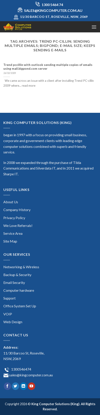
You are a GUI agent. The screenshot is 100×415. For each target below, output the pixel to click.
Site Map (10, 241)
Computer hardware (18, 290)
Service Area (12, 233)
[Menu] (94, 26)
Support (9, 298)
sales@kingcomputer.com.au (30, 375)
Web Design (12, 322)
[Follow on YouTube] (31, 386)
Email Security (14, 282)
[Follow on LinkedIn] (23, 386)
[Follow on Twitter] (15, 386)
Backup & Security (17, 274)
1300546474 (20, 369)
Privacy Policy (14, 218)
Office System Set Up (19, 306)
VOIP (7, 314)
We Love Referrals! (18, 225)
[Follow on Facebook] (7, 386)
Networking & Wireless (21, 267)
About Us (10, 202)
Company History (17, 210)
